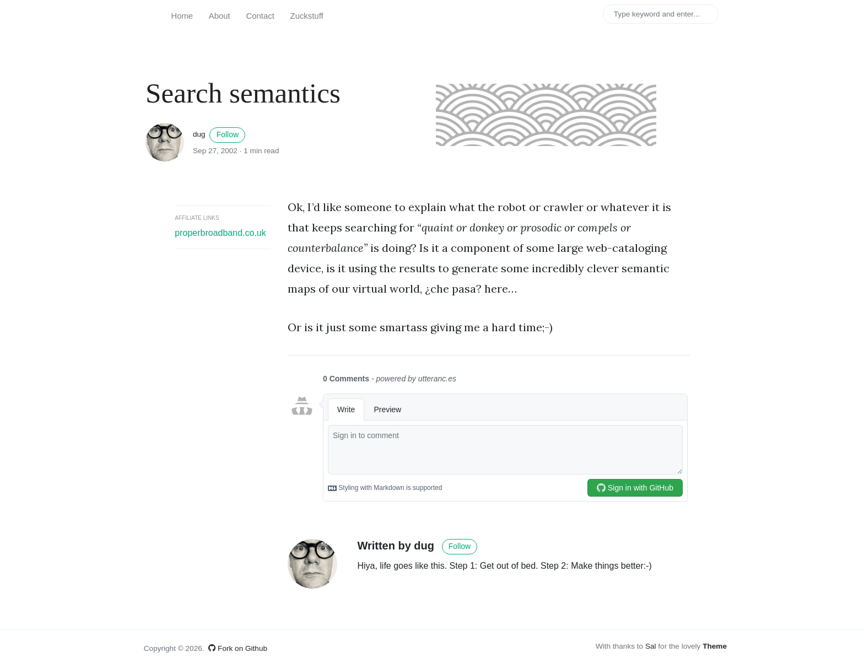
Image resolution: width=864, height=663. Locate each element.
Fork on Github (237, 648)
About (219, 16)
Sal (650, 646)
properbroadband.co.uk (220, 233)
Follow (228, 134)
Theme (715, 646)
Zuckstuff (306, 16)
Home (182, 16)
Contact (260, 16)
